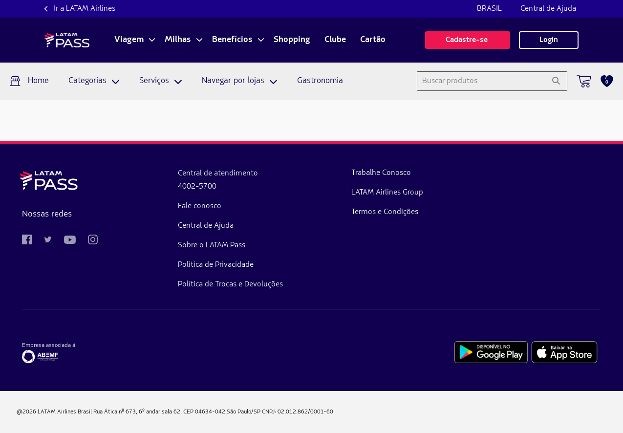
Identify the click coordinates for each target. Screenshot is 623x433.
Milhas (178, 40)
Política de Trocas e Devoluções (178, 284)
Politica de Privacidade (164, 265)
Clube (335, 40)
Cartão (373, 40)
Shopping (292, 40)
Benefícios (232, 40)
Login (548, 40)
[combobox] (481, 81)
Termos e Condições (280, 212)
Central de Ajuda (548, 9)
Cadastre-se (468, 40)
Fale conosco (148, 206)
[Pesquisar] (556, 81)
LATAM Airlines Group (283, 192)
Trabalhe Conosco (276, 173)
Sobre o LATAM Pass (159, 245)
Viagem (129, 40)
